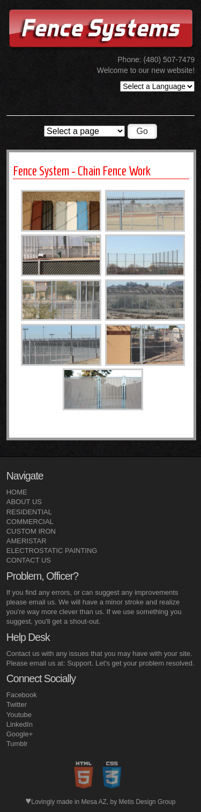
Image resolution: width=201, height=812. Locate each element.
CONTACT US (28, 560)
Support (79, 663)
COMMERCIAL (30, 522)
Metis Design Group (146, 802)
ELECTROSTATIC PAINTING (52, 551)
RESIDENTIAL (29, 512)
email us (42, 602)
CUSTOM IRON (31, 531)
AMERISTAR (26, 541)
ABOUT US (24, 502)
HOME (16, 492)
